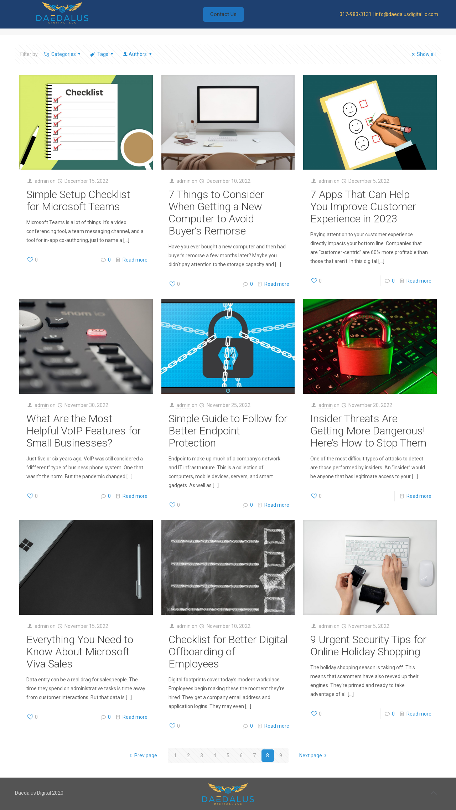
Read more (135, 260)
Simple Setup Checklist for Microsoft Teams (78, 200)
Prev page (142, 755)
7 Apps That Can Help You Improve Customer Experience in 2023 (363, 206)
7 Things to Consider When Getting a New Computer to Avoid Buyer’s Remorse (216, 212)
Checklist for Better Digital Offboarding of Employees (228, 651)
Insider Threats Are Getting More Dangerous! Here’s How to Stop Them (368, 430)
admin (42, 181)
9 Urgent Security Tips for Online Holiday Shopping (368, 645)
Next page (314, 755)
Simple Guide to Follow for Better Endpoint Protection (228, 430)
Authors (137, 54)
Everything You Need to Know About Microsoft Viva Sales (79, 651)
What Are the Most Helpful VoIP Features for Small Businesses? (83, 430)
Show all (423, 54)
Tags (102, 54)
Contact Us (223, 14)
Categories (63, 54)
